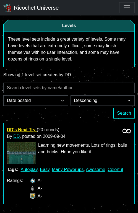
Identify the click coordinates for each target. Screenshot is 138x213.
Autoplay (28, 169)
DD (16, 136)
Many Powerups (68, 169)
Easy (44, 169)
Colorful (115, 169)
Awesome (95, 169)
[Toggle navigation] (127, 7)
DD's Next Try (22, 129)
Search (124, 113)
